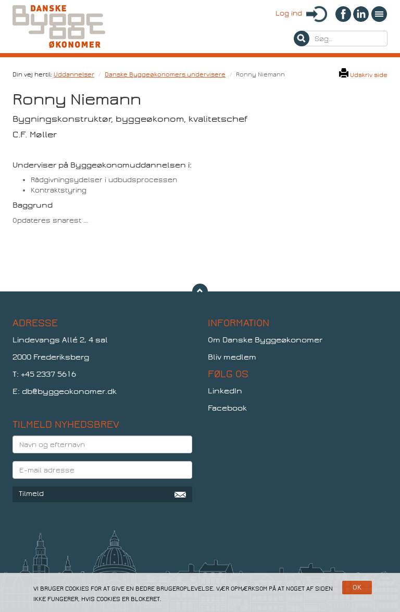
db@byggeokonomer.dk (69, 391)
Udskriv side (363, 75)
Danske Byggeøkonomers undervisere (165, 74)
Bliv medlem (232, 357)
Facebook (227, 408)
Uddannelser (74, 74)
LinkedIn (225, 391)
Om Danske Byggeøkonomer (265, 340)
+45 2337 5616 (48, 374)
